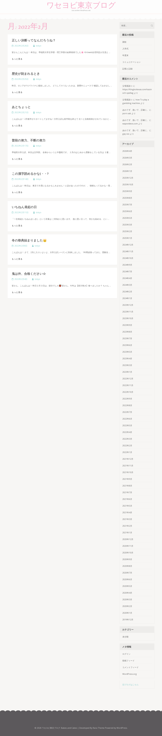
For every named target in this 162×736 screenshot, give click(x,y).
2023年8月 (127, 331)
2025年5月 (127, 218)
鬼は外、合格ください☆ (29, 274)
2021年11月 (127, 465)
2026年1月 (127, 171)
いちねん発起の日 (24, 207)
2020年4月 (127, 592)
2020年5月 (127, 586)
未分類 (125, 636)
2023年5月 (127, 351)
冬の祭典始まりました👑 (29, 240)
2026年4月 (127, 151)
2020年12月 (127, 539)
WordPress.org (129, 674)
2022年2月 (127, 445)
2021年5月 (127, 505)
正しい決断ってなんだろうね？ (34, 40)
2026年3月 (127, 157)
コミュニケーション (131, 62)
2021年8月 (127, 485)
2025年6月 (127, 211)
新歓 (124, 42)
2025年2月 (127, 231)
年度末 (125, 55)
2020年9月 (127, 559)
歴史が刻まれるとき (26, 73)
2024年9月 (127, 264)
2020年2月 (127, 606)
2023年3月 (127, 365)
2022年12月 (127, 378)
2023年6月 (127, 345)
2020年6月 (127, 579)
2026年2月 (127, 164)
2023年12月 (127, 305)
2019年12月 (127, 619)
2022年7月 (127, 412)
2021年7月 (127, 492)
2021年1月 (127, 532)
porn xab (126, 113)
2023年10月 (127, 318)
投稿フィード (128, 660)
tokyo (38, 45)
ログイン (126, 654)
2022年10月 (127, 392)
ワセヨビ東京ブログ (81, 5)
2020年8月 (127, 566)
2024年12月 (127, 244)
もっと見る (17, 59)
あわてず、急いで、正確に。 (135, 109)
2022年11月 (127, 385)
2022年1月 (127, 452)
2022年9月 (127, 398)
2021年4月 (127, 512)
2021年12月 (127, 459)
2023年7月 (127, 338)
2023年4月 (127, 358)
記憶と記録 (127, 68)
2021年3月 (127, 519)
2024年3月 (127, 285)
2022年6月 (127, 418)
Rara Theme (99, 728)
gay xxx (125, 133)
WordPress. (122, 728)
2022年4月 (127, 432)
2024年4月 (127, 278)
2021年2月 (127, 525)
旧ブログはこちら (130, 684)
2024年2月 (127, 291)
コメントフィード (130, 667)
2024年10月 (127, 258)
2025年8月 (127, 198)
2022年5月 (127, 425)
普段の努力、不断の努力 (28, 140)
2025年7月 (127, 204)
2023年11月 (127, 311)
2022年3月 (127, 438)
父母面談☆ (127, 85)
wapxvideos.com (130, 123)
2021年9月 (127, 479)
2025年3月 (127, 224)
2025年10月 (127, 184)
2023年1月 (127, 372)
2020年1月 (127, 612)
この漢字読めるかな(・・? (30, 173)
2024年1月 (127, 298)
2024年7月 (127, 271)
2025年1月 (127, 238)
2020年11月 (127, 546)
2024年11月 (127, 251)
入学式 (125, 48)
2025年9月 (127, 191)
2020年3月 (127, 599)
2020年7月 (127, 572)
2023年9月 (127, 325)
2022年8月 (127, 405)
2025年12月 (127, 177)
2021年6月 (127, 499)
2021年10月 (127, 472)
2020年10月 (127, 552)
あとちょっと (21, 107)
